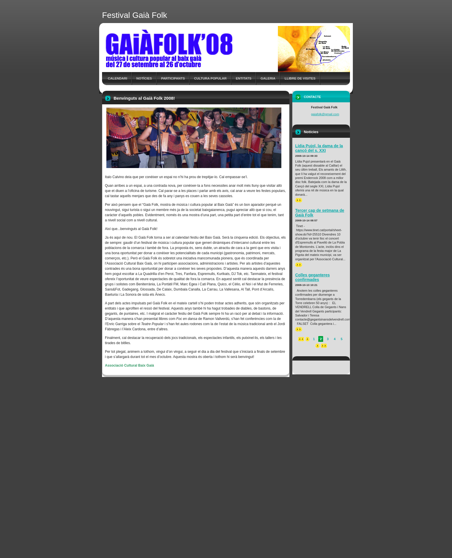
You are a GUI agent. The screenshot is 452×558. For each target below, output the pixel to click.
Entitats (243, 78)
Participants (173, 78)
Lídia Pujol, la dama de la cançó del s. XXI (319, 148)
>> (298, 200)
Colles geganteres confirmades (312, 277)
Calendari (117, 78)
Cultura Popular (210, 78)
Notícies (144, 78)
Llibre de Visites (300, 78)
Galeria (268, 78)
